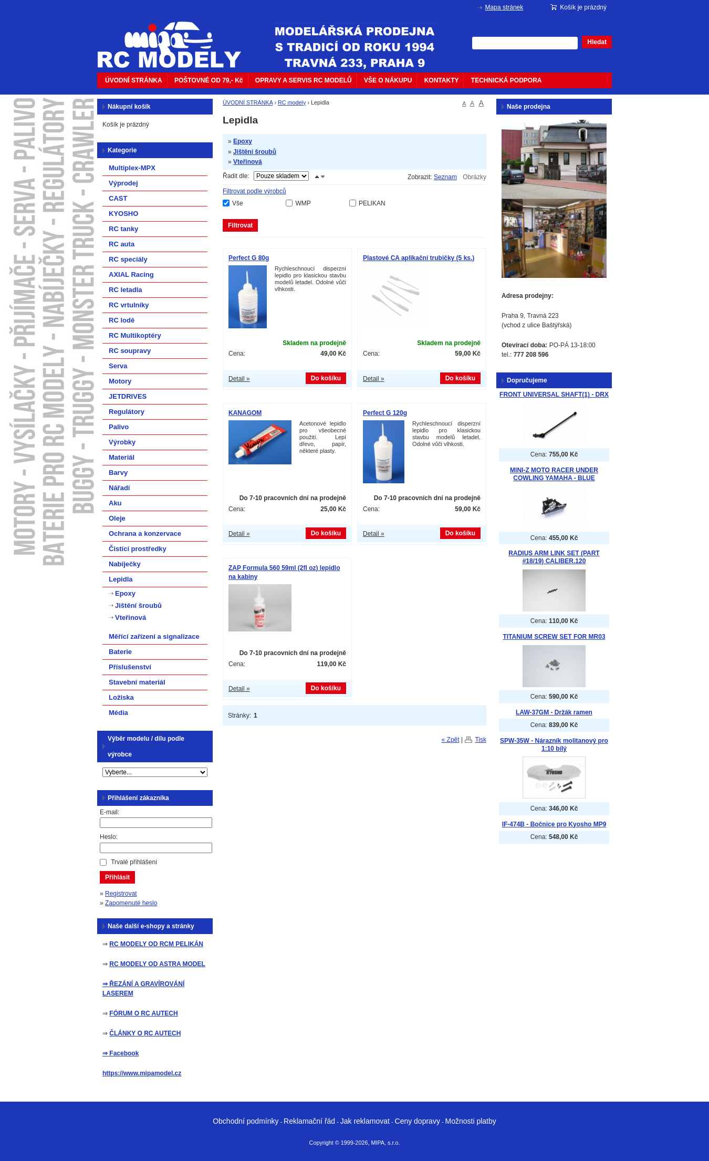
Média (118, 713)
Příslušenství (130, 667)
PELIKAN (372, 203)
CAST (118, 198)
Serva (118, 366)
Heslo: (109, 837)
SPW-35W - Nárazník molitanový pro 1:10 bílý (554, 744)
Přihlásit (117, 877)
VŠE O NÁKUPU (388, 80)
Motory (120, 381)
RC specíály (128, 259)
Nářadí (119, 488)
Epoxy (242, 141)
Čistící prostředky (137, 549)
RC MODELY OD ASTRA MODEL (157, 964)
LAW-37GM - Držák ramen (554, 712)
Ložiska (121, 697)
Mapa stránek (504, 7)
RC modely (292, 102)
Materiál (121, 457)
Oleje (117, 518)
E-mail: (109, 812)
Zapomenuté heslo (131, 903)
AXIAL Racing (131, 274)
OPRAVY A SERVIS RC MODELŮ (303, 80)
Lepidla (121, 579)
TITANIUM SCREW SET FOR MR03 (554, 636)
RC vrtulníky (129, 305)
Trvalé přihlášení (134, 862)
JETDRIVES (128, 396)
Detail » (239, 378)
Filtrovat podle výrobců (254, 191)
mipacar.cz (176, 38)
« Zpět (451, 739)
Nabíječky (125, 564)
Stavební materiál (137, 682)
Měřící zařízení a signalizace (154, 636)
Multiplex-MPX (132, 168)
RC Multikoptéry (135, 335)
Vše (237, 203)
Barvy (118, 472)
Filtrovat (240, 225)
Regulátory (126, 412)
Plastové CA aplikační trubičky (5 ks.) (418, 258)
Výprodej (123, 183)
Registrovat (121, 893)
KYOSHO (123, 213)
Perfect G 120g (385, 413)
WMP (302, 203)
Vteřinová (247, 161)
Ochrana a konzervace (145, 533)
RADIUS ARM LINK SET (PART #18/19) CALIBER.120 (553, 557)
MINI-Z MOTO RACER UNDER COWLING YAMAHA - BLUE (554, 474)
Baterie (120, 652)
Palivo (119, 427)
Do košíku (326, 378)
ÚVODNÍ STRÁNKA (133, 80)
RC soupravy (130, 351)
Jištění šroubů (254, 152)
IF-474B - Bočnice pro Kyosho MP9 (554, 824)
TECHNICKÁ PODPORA (506, 80)
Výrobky (122, 442)
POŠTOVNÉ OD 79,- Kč (208, 80)
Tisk (480, 739)
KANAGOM (245, 413)
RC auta (121, 244)
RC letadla (125, 290)
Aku (115, 503)
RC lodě (121, 320)
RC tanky (123, 229)
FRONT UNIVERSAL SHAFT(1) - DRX (554, 394)
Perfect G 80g (248, 258)
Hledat (597, 42)
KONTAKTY (441, 80)
